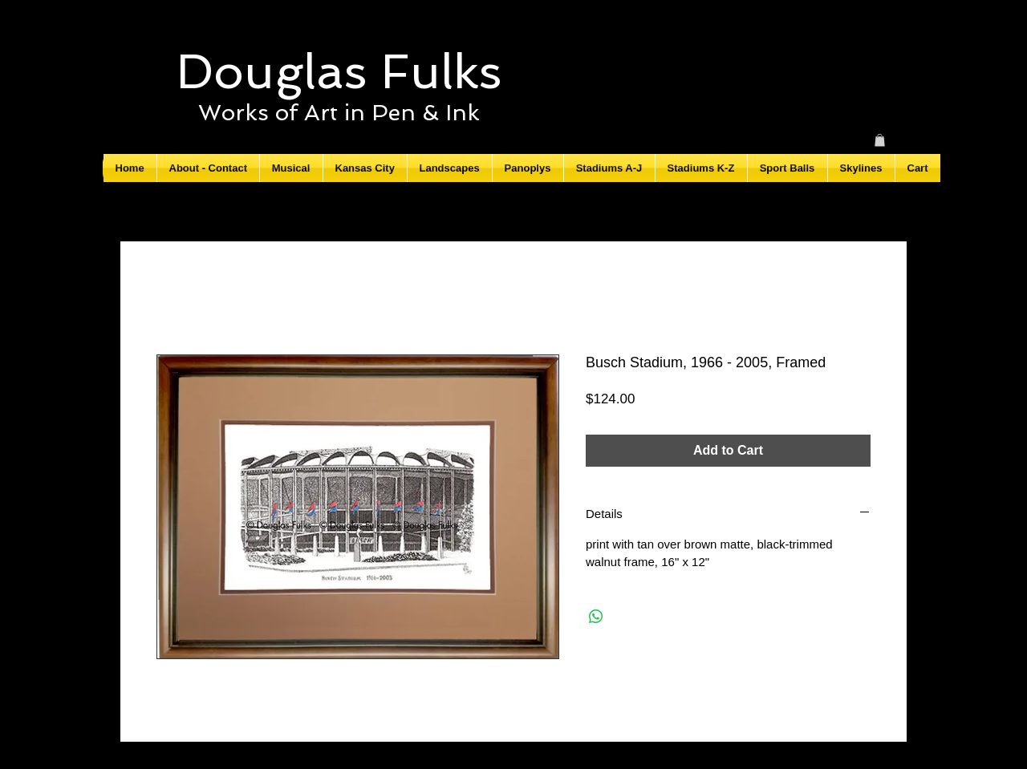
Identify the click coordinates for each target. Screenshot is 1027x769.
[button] (880, 140)
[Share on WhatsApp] (596, 616)
